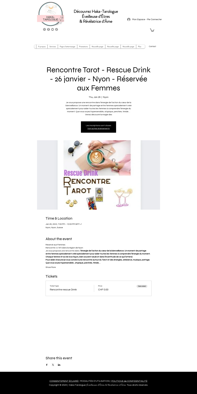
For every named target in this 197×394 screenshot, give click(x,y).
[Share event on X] (53, 365)
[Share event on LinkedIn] (59, 365)
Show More (51, 267)
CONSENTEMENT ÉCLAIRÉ (64, 381)
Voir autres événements (98, 129)
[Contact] (152, 46)
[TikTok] (56, 29)
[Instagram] (44, 29)
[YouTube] (52, 29)
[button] (152, 30)
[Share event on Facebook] (47, 365)
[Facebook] (48, 29)
